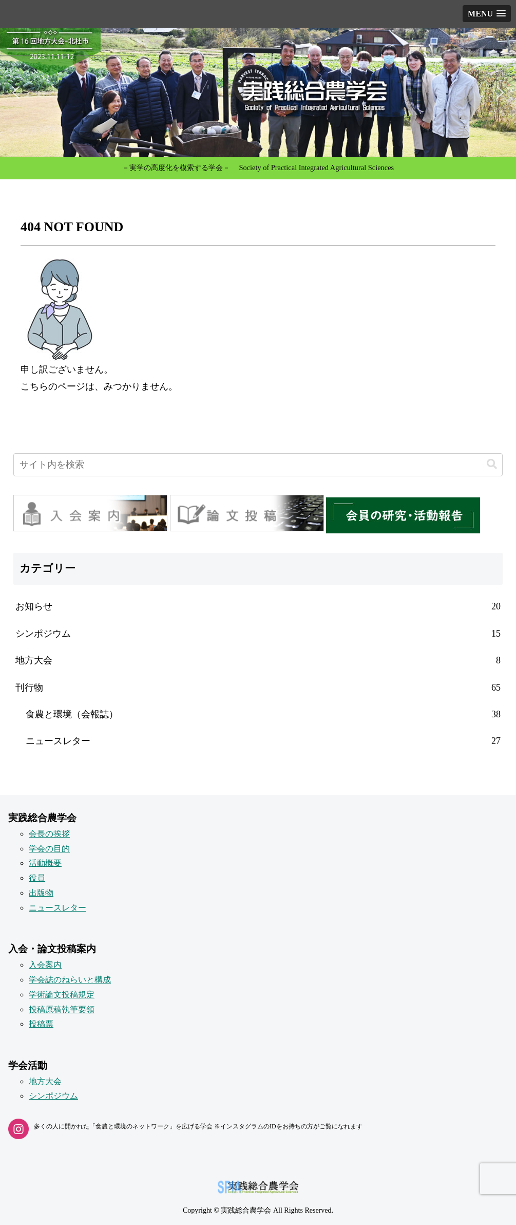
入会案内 (45, 964)
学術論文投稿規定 (61, 994)
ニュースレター (57, 907)
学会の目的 (49, 848)
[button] (258, 92)
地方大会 (45, 1081)
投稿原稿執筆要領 (61, 1009)
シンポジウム (53, 1095)
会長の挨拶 (49, 833)
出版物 (41, 892)
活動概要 (45, 863)
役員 (37, 878)
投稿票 (41, 1023)
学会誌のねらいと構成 (70, 979)
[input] (258, 464)
